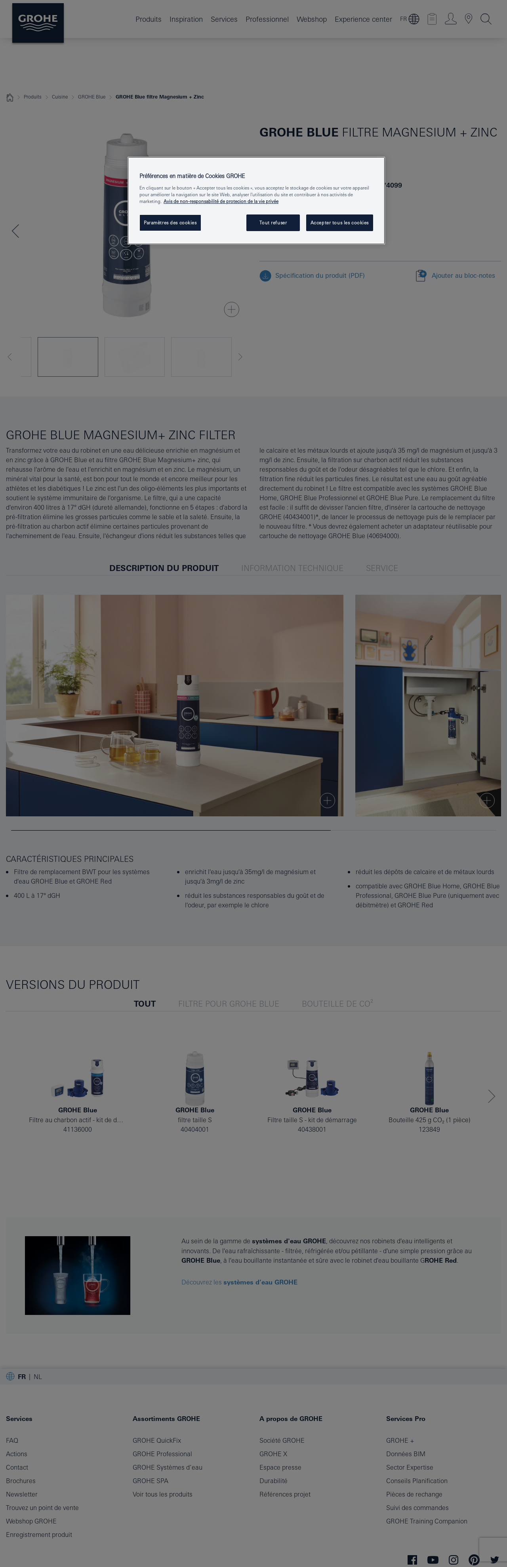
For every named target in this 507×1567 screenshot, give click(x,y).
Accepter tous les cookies (340, 222)
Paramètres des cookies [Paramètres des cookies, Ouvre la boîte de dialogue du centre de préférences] (170, 222)
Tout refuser (273, 222)
